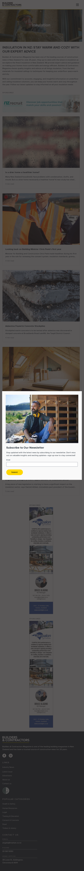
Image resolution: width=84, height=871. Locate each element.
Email (8, 460)
